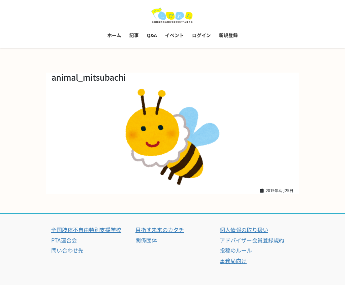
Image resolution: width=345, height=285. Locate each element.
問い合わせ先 (67, 250)
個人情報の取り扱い (244, 230)
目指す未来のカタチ (159, 230)
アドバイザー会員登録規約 (252, 240)
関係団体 (146, 240)
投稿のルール (236, 250)
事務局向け (233, 261)
